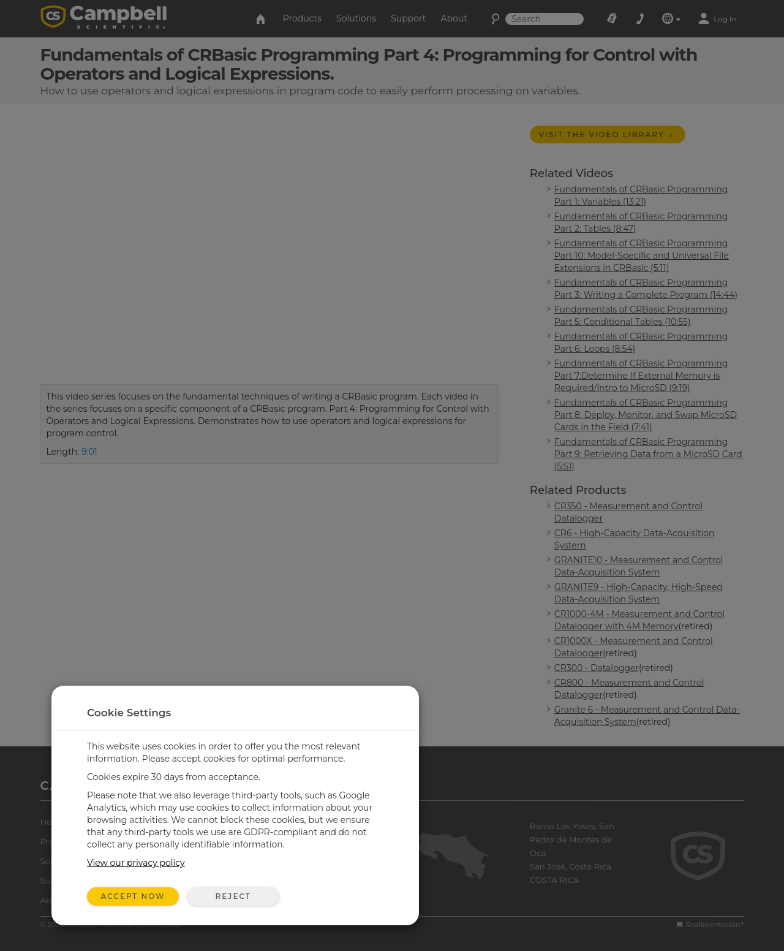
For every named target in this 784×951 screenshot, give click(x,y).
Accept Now (133, 896)
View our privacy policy (136, 862)
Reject (233, 896)
